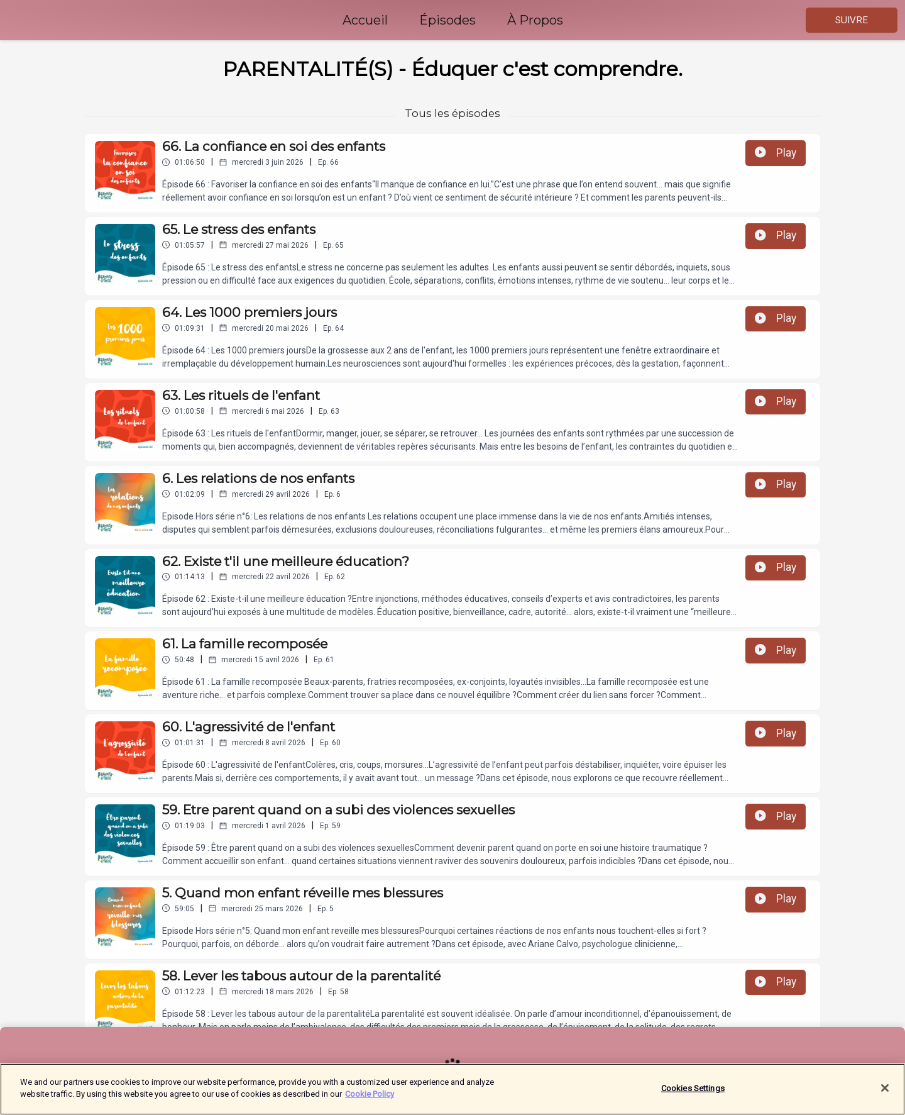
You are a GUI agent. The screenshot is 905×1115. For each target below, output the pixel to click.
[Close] (885, 1090)
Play (775, 153)
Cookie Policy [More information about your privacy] (369, 1097)
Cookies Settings (693, 1091)
